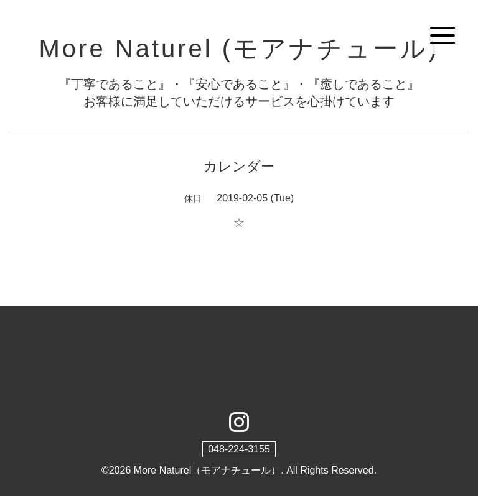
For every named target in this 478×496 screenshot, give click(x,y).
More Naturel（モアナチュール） (207, 470)
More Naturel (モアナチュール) (239, 48)
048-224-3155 (239, 449)
